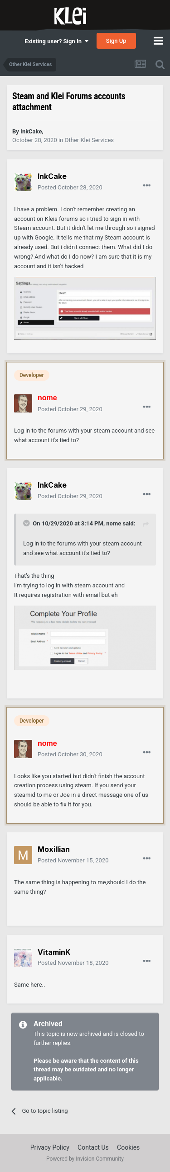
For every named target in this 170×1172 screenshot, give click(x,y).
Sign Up (116, 40)
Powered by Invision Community (85, 1159)
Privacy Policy (49, 1147)
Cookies (128, 1147)
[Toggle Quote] (27, 523)
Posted (70, 187)
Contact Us (93, 1147)
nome (113, 523)
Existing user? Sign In (56, 41)
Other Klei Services (89, 140)
